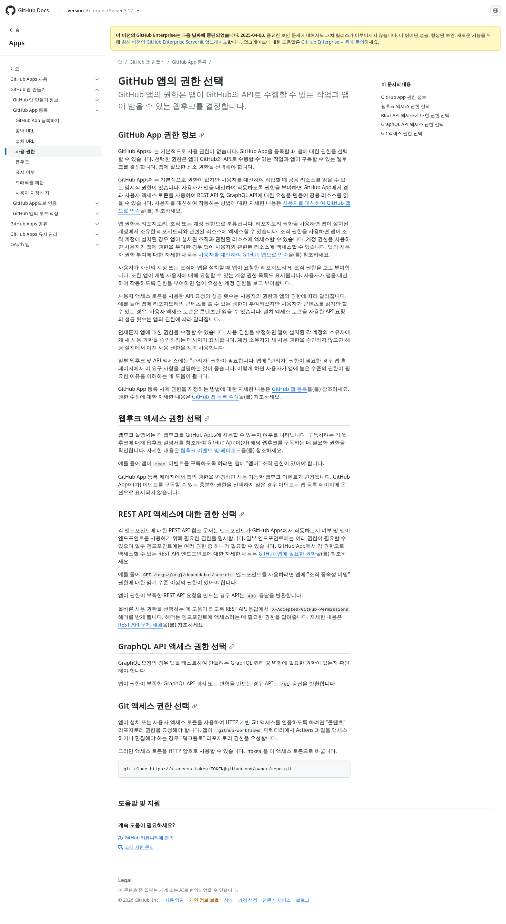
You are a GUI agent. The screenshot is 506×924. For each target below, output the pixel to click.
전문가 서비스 (276, 900)
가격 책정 (248, 900)
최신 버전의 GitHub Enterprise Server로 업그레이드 (175, 42)
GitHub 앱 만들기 (147, 62)
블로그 (302, 900)
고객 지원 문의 (136, 847)
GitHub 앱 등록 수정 (215, 396)
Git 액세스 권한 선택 (157, 705)
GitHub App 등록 (189, 62)
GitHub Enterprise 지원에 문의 (332, 42)
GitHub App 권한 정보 (161, 134)
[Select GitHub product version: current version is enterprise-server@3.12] (103, 10)
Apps (17, 42)
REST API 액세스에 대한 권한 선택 (181, 513)
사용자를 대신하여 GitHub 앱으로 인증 (243, 254)
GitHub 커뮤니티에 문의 (146, 838)
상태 (228, 900)
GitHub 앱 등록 (289, 388)
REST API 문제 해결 (140, 624)
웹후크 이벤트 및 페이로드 (210, 450)
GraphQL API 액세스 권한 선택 (176, 646)
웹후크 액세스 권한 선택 (163, 418)
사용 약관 (174, 900)
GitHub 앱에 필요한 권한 (287, 553)
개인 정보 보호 (203, 900)
